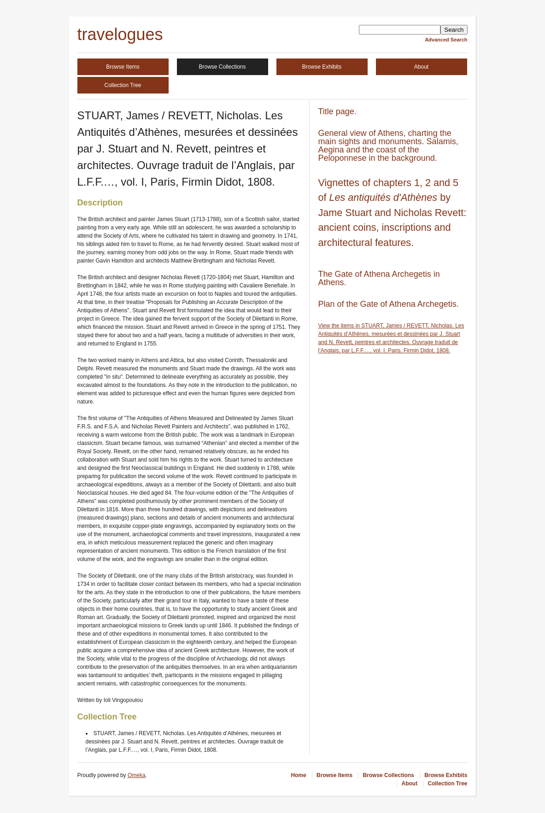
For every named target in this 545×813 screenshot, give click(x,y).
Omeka (137, 775)
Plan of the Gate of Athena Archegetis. (388, 304)
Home (298, 775)
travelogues (120, 34)
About (421, 67)
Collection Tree (122, 85)
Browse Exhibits (321, 67)
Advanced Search (446, 39)
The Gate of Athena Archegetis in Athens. (379, 278)
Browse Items (123, 67)
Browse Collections (222, 67)
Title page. (337, 111)
